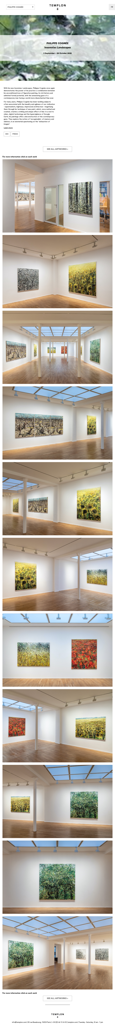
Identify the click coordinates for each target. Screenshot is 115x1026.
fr (112, 7)
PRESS (15, 134)
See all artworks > (57, 149)
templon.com (73, 1022)
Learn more (8, 128)
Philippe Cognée (20, 7)
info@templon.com (19, 1022)
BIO (6, 134)
